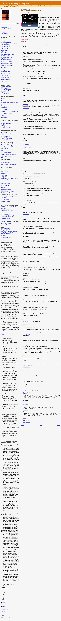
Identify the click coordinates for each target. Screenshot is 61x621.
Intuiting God (2, 161)
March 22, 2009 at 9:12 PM (26, 334)
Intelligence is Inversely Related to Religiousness (7, 146)
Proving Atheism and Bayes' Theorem (6, 51)
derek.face (24, 418)
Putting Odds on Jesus (4, 101)
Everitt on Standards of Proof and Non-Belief (6, 57)
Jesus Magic (2, 105)
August (3, 602)
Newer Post (22, 425)
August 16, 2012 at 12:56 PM (26, 422)
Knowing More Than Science (4, 131)
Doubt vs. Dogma (3, 124)
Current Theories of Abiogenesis (5, 174)
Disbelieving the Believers (4, 108)
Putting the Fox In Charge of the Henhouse (6, 113)
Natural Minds (2, 87)
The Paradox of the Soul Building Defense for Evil (7, 188)
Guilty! (1, 100)
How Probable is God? (4, 175)
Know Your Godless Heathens (4, 44)
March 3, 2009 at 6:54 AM (26, 155)
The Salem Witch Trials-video (4, 97)
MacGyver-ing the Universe (4, 171)
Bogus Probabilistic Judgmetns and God (6, 177)
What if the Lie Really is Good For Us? (6, 156)
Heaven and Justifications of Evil (5, 90)
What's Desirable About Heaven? (5, 110)
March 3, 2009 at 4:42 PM (26, 214)
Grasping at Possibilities (4, 135)
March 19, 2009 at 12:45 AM (26, 304)
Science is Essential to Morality (5, 72)
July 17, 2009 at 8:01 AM (26, 410)
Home (41, 425)
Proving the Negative (3, 67)
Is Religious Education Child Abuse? (5, 200)
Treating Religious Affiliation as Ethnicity (6, 201)
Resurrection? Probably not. (5, 608)
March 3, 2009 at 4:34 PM (26, 204)
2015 (2, 594)
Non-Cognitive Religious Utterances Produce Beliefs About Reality (9, 149)
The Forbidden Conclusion (4, 148)
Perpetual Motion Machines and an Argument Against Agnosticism (9, 43)
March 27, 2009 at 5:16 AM (26, 392)
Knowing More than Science (5, 609)
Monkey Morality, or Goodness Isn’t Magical (6, 78)
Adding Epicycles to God (4, 126)
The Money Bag (3, 98)
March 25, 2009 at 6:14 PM (26, 367)
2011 (2, 597)
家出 (23, 411)
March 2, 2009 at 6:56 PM (26, 108)
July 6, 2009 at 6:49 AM (26, 404)
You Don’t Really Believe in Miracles (5, 218)
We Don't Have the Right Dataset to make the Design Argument (9, 179)
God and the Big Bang (3, 173)
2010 (2, 598)
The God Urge (2, 157)
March (3, 606)
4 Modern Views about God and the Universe (31, 10)
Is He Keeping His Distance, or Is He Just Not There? (8, 62)
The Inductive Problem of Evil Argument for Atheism (7, 191)
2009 (2, 599)
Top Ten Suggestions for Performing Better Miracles (7, 216)
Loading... (2, 38)
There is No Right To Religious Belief (5, 199)
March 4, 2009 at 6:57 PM (26, 235)
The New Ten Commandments (5, 77)
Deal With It (2, 60)
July (2, 603)
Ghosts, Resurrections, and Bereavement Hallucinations (8, 143)
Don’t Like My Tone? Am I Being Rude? (6, 198)
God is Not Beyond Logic (4, 132)
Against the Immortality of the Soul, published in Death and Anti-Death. (10, 224)
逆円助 (24, 393)
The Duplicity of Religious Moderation (6, 612)
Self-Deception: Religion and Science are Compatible (8, 127)
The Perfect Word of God (4, 107)
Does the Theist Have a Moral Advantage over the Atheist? (8, 82)
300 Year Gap (2, 116)
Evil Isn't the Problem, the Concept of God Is (6, 183)
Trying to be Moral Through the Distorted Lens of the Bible (8, 80)
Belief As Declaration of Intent (4, 139)
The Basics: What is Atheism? (4, 27)
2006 (2, 615)
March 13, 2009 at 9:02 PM (26, 258)
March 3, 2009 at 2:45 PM (26, 168)
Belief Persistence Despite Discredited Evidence (7, 89)
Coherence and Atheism (4, 66)
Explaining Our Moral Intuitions (5, 75)
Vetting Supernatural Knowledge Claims (6, 123)
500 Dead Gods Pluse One (4, 48)
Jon (23, 231)
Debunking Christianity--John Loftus (5, 228)
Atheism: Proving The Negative (16, 3)
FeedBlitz (5, 589)
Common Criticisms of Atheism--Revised (6, 53)
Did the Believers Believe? (4, 112)
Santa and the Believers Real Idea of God (6, 145)
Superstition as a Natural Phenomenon (6, 237)
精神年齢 (24, 400)
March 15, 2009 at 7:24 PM (26, 284)
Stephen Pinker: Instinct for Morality (5, 79)
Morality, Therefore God (4, 74)
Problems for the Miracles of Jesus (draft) (6, 223)
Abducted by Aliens (3, 106)
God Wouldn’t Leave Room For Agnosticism (6, 63)
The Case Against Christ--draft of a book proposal (7, 99)
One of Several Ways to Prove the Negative (6, 59)
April (2, 605)
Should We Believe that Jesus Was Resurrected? (7, 114)
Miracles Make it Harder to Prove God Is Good (7, 217)
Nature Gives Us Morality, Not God (5, 73)
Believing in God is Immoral (4, 81)
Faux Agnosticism (3, 134)
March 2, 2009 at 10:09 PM (26, 144)
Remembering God (3, 150)
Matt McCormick (25, 104)
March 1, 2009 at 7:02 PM (26, 49)
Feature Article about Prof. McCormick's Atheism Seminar (8, 230)
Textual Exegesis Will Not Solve (5, 118)
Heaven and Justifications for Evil (5, 185)
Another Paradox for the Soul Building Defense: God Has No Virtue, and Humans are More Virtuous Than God (9, 184)
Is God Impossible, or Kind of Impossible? (6, 42)
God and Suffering (3, 187)
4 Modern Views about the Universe (5, 172)
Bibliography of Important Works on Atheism (6, 28)
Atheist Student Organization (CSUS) (5, 229)
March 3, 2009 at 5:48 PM (26, 223)
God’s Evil (2, 186)
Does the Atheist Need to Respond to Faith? (6, 162)
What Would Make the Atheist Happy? (6, 192)
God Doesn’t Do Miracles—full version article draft (7, 215)
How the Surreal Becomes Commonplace (6, 152)
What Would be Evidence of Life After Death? (6, 210)
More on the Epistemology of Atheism (5, 136)
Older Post (58, 425)
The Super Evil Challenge (4, 190)
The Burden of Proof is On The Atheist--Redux (7, 65)
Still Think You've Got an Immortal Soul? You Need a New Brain (9, 206)
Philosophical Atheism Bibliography (5, 46)
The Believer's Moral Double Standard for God (7, 76)
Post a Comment (23, 423)
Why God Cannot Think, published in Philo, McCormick (8, 232)
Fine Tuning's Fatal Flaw (4, 176)
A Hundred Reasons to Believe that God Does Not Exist (8, 54)
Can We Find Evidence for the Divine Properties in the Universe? (9, 178)
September (3, 601)
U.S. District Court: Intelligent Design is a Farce (7, 170)
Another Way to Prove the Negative (5, 55)
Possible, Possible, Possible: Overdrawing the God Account (8, 92)
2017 (2, 593)
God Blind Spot (3, 155)
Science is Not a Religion (4, 163)
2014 (2, 595)
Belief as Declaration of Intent (4, 133)
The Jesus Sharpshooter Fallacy (5, 88)
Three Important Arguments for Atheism (6, 45)
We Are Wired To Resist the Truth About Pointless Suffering (8, 154)
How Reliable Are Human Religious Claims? (6, 86)
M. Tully (24, 56)
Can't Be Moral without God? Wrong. (5, 71)
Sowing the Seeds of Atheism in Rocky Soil (6, 138)
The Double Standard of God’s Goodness (6, 189)
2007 (2, 614)
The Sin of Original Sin (4, 109)
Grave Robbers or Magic (4, 115)
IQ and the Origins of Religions (5, 144)
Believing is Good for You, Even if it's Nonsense (7, 147)
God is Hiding (2, 47)
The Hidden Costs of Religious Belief (5, 151)
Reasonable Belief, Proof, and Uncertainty (6, 61)
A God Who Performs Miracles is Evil (5, 214)
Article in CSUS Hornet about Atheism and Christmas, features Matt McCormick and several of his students (9, 231)
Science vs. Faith (3, 125)
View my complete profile (4, 33)
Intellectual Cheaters (3, 56)
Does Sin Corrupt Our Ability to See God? (6, 153)
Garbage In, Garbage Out (4, 117)
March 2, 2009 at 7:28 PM (26, 123)
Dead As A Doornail (3, 208)
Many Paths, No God (3, 58)
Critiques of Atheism (3, 52)
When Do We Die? (3, 207)
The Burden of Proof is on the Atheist (5, 64)
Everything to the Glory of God (5, 93)
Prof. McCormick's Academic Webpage (6, 233)
